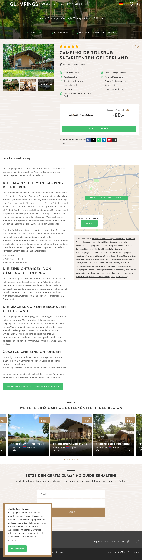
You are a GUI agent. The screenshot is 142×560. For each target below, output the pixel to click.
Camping (108, 263)
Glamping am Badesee (85, 266)
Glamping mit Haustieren (105, 266)
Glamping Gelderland (96, 245)
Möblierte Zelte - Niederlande (113, 249)
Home (41, 18)
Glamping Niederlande (114, 245)
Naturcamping (122, 276)
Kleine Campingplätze (85, 276)
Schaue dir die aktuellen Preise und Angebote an (33, 386)
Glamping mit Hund (125, 266)
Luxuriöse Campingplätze (104, 276)
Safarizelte (80, 259)
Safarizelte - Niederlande (110, 252)
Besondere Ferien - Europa (93, 263)
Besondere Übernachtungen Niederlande (108, 238)
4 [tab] (72, 459)
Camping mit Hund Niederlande (106, 242)
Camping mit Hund (121, 263)
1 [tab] (64, 459)
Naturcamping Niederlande (87, 252)
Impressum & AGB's (115, 552)
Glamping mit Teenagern (100, 273)
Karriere (59, 552)
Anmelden (71, 512)
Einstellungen (14, 540)
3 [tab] (69, 459)
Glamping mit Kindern (85, 269)
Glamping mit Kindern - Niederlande (109, 269)
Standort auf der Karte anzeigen (106, 198)
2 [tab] (67, 459)
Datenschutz (133, 552)
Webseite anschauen (99, 129)
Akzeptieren (17, 548)
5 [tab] (74, 459)
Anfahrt (89, 223)
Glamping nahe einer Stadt (122, 273)
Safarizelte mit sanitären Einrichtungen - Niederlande (106, 259)
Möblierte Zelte (129, 256)
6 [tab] (77, 459)
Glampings (52, 18)
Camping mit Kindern (95, 256)
